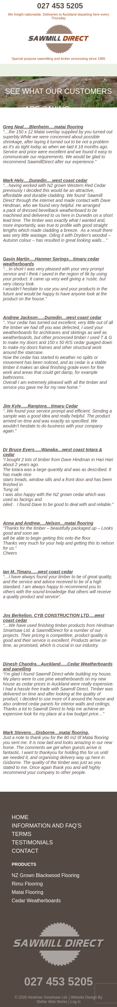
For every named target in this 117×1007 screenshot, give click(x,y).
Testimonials (32, 842)
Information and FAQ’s (47, 826)
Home (20, 817)
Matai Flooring (27, 892)
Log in (76, 1002)
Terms (22, 834)
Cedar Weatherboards (36, 900)
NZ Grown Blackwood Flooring (46, 875)
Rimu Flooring (27, 883)
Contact (25, 851)
